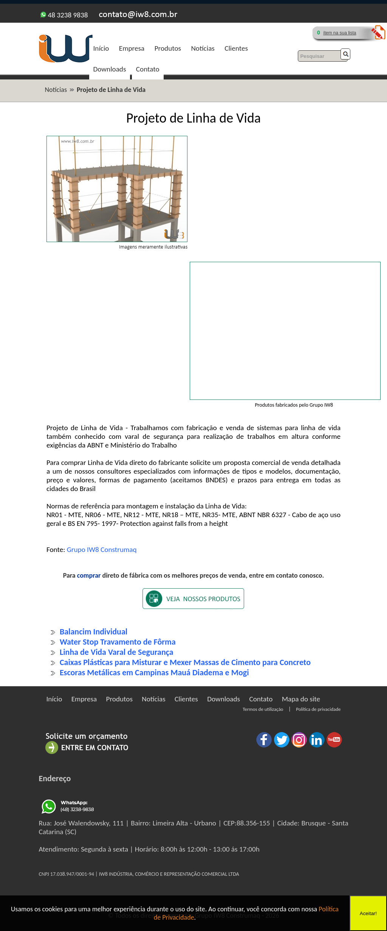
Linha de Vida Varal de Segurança (116, 652)
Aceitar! (368, 913)
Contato (147, 69)
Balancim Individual (93, 631)
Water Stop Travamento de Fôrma (118, 642)
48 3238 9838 (64, 15)
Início (101, 48)
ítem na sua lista (339, 33)
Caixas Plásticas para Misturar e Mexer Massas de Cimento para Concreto (185, 662)
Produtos (168, 48)
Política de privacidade (318, 709)
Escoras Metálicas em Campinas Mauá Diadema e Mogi (154, 672)
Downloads (109, 69)
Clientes (236, 48)
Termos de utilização (263, 709)
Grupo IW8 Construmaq (102, 549)
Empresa (131, 48)
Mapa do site (301, 699)
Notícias (202, 48)
